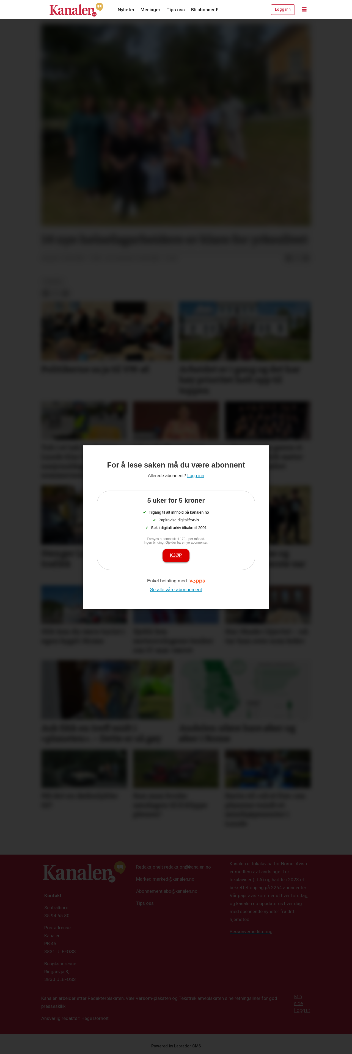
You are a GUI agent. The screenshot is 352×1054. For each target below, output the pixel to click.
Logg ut (302, 1010)
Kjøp (176, 555)
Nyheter (126, 9)
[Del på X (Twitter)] (297, 258)
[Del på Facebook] (288, 258)
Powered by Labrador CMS (176, 1046)
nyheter (53, 281)
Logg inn (283, 9)
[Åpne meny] (304, 9)
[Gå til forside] (76, 9)
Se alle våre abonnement (176, 589)
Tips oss (175, 9)
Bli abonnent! (204, 9)
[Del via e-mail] (306, 258)
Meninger (150, 9)
